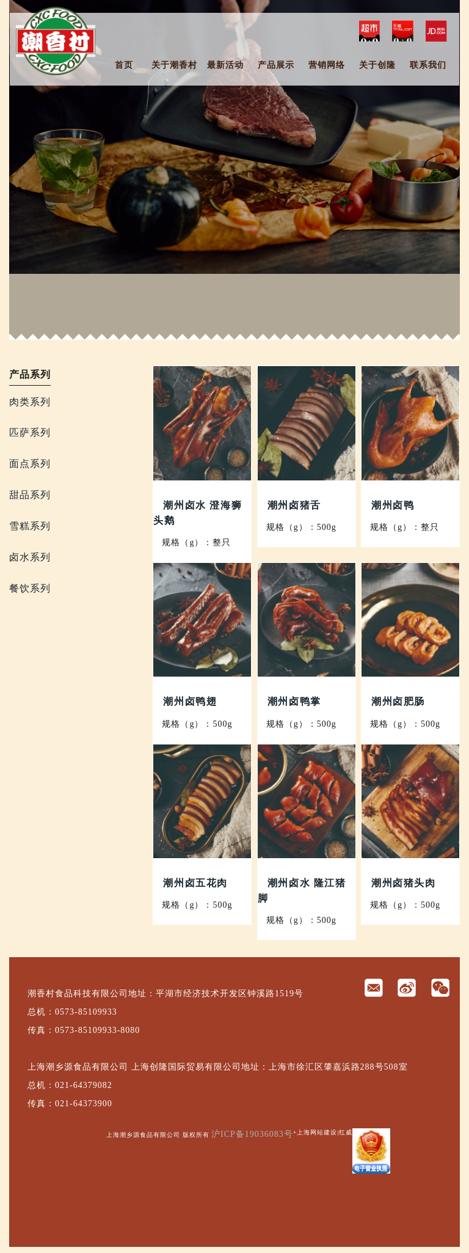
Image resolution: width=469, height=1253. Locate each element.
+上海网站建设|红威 (323, 1132)
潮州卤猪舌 (294, 505)
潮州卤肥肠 (398, 701)
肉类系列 (30, 402)
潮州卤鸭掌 (294, 701)
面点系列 (30, 463)
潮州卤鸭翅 (190, 701)
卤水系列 (30, 557)
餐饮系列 (30, 588)
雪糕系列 (30, 526)
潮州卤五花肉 (195, 883)
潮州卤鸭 (392, 505)
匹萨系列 (30, 432)
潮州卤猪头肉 (403, 883)
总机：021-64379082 (69, 1085)
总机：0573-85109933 (72, 1011)
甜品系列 (30, 495)
